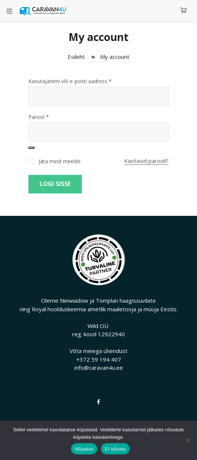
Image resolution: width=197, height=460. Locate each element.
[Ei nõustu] (187, 440)
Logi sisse (55, 184)
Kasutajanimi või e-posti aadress (70, 81)
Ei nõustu (115, 449)
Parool (38, 116)
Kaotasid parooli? (146, 160)
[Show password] (31, 147)
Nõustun (84, 449)
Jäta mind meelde (54, 161)
